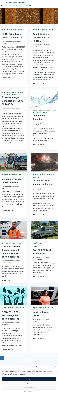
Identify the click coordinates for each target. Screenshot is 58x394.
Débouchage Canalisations (11, 29)
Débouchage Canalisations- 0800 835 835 (12, 100)
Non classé (19, 31)
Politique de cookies (28, 391)
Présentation (43, 112)
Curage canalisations (9, 174)
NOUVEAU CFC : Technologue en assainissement (11, 315)
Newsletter (36, 177)
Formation (5, 242)
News (22, 29)
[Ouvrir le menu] (55, 4)
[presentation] (44, 99)
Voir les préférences (29, 387)
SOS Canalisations (8, 31)
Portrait (35, 112)
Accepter (29, 379)
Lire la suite (7, 78)
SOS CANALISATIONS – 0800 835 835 (43, 250)
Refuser (29, 383)
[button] (55, 367)
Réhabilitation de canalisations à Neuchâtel (42, 37)
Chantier (36, 174)
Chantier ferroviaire (46, 174)
